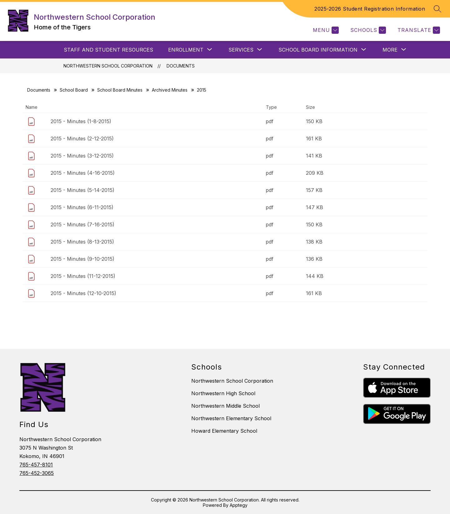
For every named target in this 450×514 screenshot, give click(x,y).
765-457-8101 (36, 464)
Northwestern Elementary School (231, 418)
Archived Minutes (170, 90)
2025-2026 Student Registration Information (369, 9)
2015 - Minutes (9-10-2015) (82, 259)
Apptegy (239, 505)
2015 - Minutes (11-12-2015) (83, 276)
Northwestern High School (223, 393)
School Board (74, 90)
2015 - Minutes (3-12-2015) (82, 156)
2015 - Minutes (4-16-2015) (83, 173)
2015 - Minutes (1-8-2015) (81, 121)
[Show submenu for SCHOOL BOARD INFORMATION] (318, 49)
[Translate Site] (418, 30)
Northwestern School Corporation (107, 65)
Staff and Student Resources (108, 50)
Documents (181, 65)
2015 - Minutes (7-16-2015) (82, 224)
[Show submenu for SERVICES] (240, 49)
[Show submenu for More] (390, 49)
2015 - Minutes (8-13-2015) (82, 242)
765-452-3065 (36, 473)
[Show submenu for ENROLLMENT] (185, 49)
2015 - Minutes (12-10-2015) (83, 293)
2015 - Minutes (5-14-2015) (82, 190)
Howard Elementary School (224, 431)
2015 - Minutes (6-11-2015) (82, 207)
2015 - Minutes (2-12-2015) (82, 138)
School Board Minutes (119, 90)
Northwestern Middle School (225, 406)
